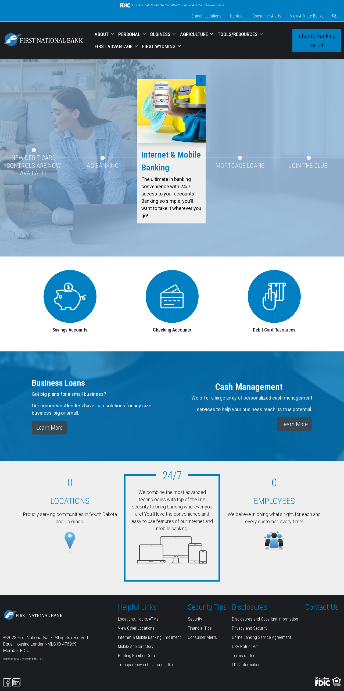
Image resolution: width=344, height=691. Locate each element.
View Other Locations (136, 628)
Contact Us (322, 607)
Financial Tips (200, 628)
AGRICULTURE (194, 34)
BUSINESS (160, 34)
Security (195, 619)
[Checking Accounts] (172, 296)
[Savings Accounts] (70, 296)
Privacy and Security (249, 628)
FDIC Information (246, 664)
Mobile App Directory (135, 646)
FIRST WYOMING (159, 46)
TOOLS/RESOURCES (238, 34)
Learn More (49, 427)
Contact (237, 16)
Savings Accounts (69, 330)
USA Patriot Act (245, 646)
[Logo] (43, 40)
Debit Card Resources (274, 330)
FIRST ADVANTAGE (114, 46)
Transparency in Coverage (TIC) (145, 664)
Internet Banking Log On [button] (317, 40)
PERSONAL (129, 34)
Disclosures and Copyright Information (265, 619)
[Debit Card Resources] (274, 296)
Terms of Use (243, 655)
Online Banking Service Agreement (261, 637)
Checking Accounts (172, 330)
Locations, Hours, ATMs (138, 619)
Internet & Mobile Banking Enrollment (149, 637)
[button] (334, 16)
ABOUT (102, 34)
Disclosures (249, 607)
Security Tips (207, 607)
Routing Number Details (138, 655)
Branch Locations (206, 16)
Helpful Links (137, 607)
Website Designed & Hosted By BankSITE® (23, 658)
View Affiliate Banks (307, 16)
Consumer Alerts (266, 16)
